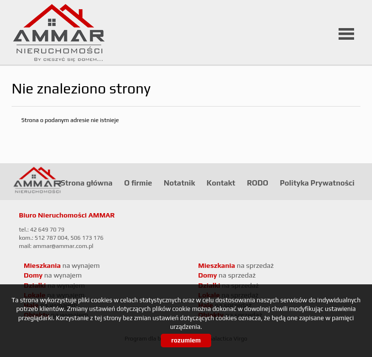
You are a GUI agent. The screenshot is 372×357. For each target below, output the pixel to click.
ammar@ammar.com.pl (63, 246)
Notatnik (179, 182)
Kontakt (221, 182)
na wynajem (62, 265)
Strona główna (86, 182)
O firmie (138, 182)
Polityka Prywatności (317, 182)
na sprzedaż (236, 265)
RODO (257, 182)
